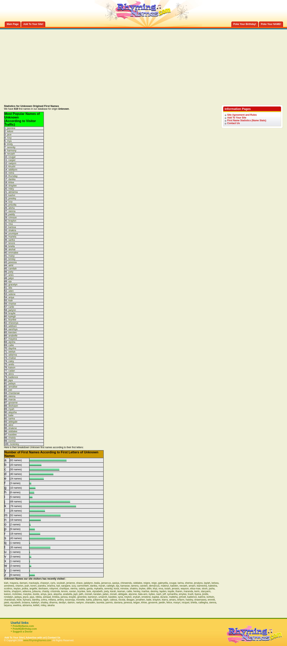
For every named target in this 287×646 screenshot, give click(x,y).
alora (11, 374)
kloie (19, 599)
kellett (36, 605)
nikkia (38, 597)
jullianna (97, 599)
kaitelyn (35, 602)
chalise (12, 358)
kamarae (125, 585)
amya (43, 594)
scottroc (8, 588)
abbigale (12, 421)
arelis (11, 364)
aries (11, 275)
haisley (189, 599)
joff (164, 594)
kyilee (152, 594)
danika (11, 179)
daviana (118, 602)
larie (88, 591)
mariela (12, 236)
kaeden (174, 585)
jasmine (11, 128)
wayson (185, 588)
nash (158, 594)
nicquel (185, 602)
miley (11, 188)
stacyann (205, 591)
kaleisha (212, 585)
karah (113, 591)
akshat (11, 249)
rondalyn (8, 597)
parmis (109, 602)
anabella (67, 594)
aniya (11, 297)
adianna (12, 354)
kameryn (92, 597)
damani (23, 583)
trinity (10, 144)
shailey (44, 602)
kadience (13, 377)
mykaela (98, 588)
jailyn (11, 278)
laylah (207, 583)
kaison (11, 367)
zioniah (88, 594)
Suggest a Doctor (22, 631)
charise (12, 303)
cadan (11, 370)
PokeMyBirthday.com (25, 628)
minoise (124, 588)
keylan (17, 588)
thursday (13, 176)
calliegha (203, 602)
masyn (176, 602)
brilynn (180, 599)
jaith (81, 594)
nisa (10, 224)
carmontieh (83, 585)
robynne (53, 588)
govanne (13, 402)
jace (9, 134)
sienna (11, 211)
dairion (71, 602)
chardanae (14, 393)
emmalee (13, 252)
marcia (12, 399)
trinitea (55, 597)
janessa (12, 262)
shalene (12, 428)
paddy (11, 214)
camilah (12, 268)
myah (11, 409)
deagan (131, 599)
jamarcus (106, 583)
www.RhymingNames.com (37, 640)
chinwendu (126, 583)
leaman (121, 591)
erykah (136, 597)
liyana (198, 594)
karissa (12, 227)
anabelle (12, 335)
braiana (26, 602)
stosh (204, 588)
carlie (11, 307)
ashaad (47, 597)
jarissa (64, 597)
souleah (61, 583)
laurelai (100, 602)
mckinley (14, 444)
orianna (51, 585)
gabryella (163, 583)
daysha (12, 348)
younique (13, 233)
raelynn (12, 163)
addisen (12, 326)
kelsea (214, 583)
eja (10, 281)
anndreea (9, 585)
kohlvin (210, 597)
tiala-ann (142, 594)
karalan (97, 594)
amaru (172, 599)
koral (116, 588)
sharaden (90, 602)
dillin (149, 588)
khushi (11, 166)
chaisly (12, 437)
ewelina (17, 605)
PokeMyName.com (23, 626)
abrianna (13, 192)
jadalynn (88, 583)
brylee (142, 588)
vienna (11, 396)
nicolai (121, 599)
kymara (27, 599)
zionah (113, 594)
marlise (145, 591)
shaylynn (16, 591)
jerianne (70, 583)
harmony (11, 150)
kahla (89, 599)
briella (11, 246)
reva (160, 588)
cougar (12, 157)
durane (164, 597)
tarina (181, 583)
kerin (197, 591)
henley (136, 591)
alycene (133, 594)
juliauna (36, 591)
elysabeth (97, 591)
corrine (12, 441)
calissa (113, 599)
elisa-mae (195, 588)
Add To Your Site (236, 117)
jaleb (6, 602)
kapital (155, 597)
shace (79, 583)
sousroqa (70, 599)
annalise (12, 386)
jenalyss (198, 583)
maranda (188, 591)
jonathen (140, 599)
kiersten (12, 332)
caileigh (110, 585)
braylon (12, 220)
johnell (182, 597)
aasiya (11, 351)
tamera (135, 585)
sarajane (65, 585)
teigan (136, 602)
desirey (154, 591)
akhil (10, 265)
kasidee (12, 434)
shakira (12, 230)
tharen (178, 591)
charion (19, 585)
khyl (155, 588)
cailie (11, 345)
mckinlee (17, 594)
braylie (11, 313)
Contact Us (233, 123)
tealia (97, 583)
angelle (33, 588)
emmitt (211, 599)
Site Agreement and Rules (242, 114)
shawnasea (200, 599)
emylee (183, 594)
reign (154, 583)
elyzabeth (15, 602)
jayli (75, 594)
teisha (7, 591)
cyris (52, 583)
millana (52, 599)
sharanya (13, 323)
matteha (173, 597)
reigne (147, 583)
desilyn (62, 602)
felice (169, 602)
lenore (11, 243)
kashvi (11, 195)
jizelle (205, 594)
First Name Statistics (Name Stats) (246, 120)
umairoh (102, 597)
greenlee (82, 597)
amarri (192, 585)
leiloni (10, 131)
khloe (11, 182)
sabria (82, 588)
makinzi (165, 585)
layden (162, 591)
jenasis (175, 588)
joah (27, 585)
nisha (11, 173)
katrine (201, 597)
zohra (44, 599)
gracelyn (12, 284)
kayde (171, 591)
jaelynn (12, 310)
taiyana (8, 605)
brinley (11, 259)
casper (12, 160)
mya (9, 141)
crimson (12, 217)
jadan (105, 594)
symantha (172, 594)
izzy (10, 201)
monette (80, 599)
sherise (189, 583)
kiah (10, 300)
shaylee (12, 185)
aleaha (51, 605)
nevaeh (11, 153)
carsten (144, 585)
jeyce (26, 597)
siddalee (12, 431)
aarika (11, 240)
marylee (27, 594)
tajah (105, 599)
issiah (167, 588)
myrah (101, 585)
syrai (120, 597)
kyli (58, 585)
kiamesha (202, 585)
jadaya (11, 383)
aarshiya (12, 329)
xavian (72, 591)
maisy (11, 255)
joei (10, 390)
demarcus (154, 585)
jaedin (162, 602)
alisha (11, 208)
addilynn (12, 169)
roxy (9, 137)
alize (10, 425)
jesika (25, 588)
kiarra (165, 599)
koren (33, 585)
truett (190, 594)
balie (10, 415)
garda (89, 588)
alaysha (12, 412)
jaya (10, 380)
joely (10, 271)
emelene (146, 597)
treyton (128, 597)
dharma (53, 602)
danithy (36, 599)
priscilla (12, 204)
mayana (12, 338)
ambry (60, 599)
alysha (11, 342)
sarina (11, 418)
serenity (11, 147)
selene (11, 294)
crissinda (55, 591)
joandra (42, 585)
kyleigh (12, 316)
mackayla (34, 583)
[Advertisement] (143, 75)
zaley (11, 361)
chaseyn (44, 583)
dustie (36, 594)
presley (12, 198)
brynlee (12, 319)
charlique (64, 588)
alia (10, 287)
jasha (212, 588)
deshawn (13, 405)
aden (11, 291)
